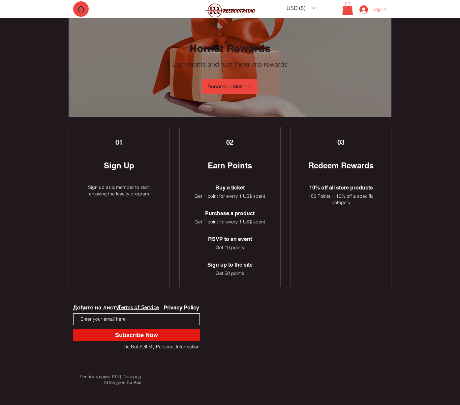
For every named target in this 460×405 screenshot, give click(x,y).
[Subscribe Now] (136, 335)
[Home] (81, 9)
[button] (301, 8)
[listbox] (301, 8)
